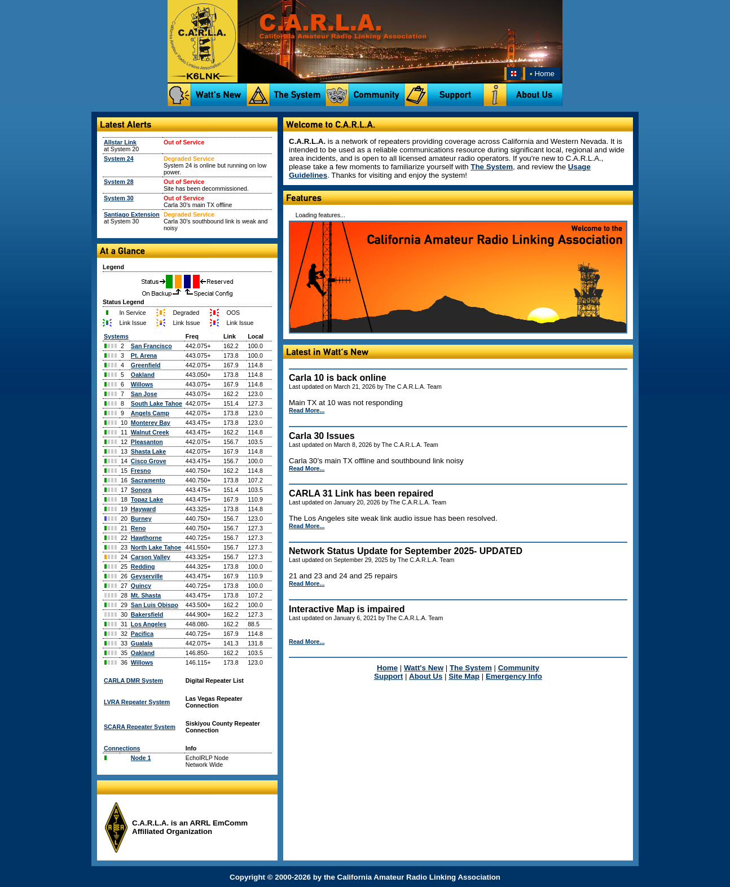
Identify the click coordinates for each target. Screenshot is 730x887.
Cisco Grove (148, 461)
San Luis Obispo (154, 604)
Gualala (142, 643)
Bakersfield (147, 614)
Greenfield (146, 365)
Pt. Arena (144, 355)
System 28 (119, 181)
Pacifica (142, 633)
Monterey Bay (150, 422)
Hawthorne (146, 537)
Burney (141, 518)
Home (541, 73)
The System (491, 167)
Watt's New (423, 668)
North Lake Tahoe (156, 547)
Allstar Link (120, 142)
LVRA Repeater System (137, 702)
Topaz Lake (147, 499)
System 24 (119, 158)
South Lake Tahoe (156, 403)
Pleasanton (147, 441)
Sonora (141, 489)
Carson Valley (150, 557)
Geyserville (147, 576)
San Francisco (151, 345)
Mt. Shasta (146, 595)
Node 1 (141, 757)
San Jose (144, 393)
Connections (122, 748)
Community (518, 668)
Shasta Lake (148, 451)
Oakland (143, 374)
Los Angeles (148, 624)
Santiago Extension (132, 214)
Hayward (143, 509)
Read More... (306, 410)
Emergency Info (514, 676)
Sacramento (148, 480)
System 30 (119, 198)
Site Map (464, 676)
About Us (425, 676)
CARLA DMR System (133, 680)
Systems (116, 336)
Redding (143, 566)
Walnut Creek (150, 432)
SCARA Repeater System (139, 726)
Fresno (141, 470)
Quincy (141, 585)
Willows (142, 384)
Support (388, 676)
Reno (138, 528)
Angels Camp (150, 413)
